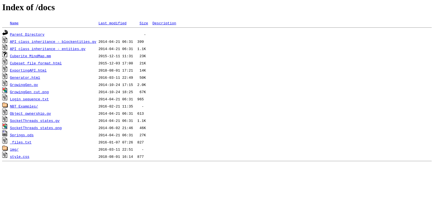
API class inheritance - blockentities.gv (53, 41)
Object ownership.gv (30, 113)
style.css (19, 156)
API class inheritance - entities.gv (48, 48)
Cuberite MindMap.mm (30, 55)
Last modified (112, 22)
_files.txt (21, 142)
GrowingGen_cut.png (29, 91)
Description (164, 22)
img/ (14, 149)
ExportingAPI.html (28, 70)
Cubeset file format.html (36, 63)
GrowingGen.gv (24, 84)
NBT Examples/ (24, 106)
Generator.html (25, 77)
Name (14, 22)
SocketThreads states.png (36, 127)
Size (144, 22)
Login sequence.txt (29, 98)
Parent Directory (27, 34)
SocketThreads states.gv (35, 120)
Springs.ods (22, 134)
